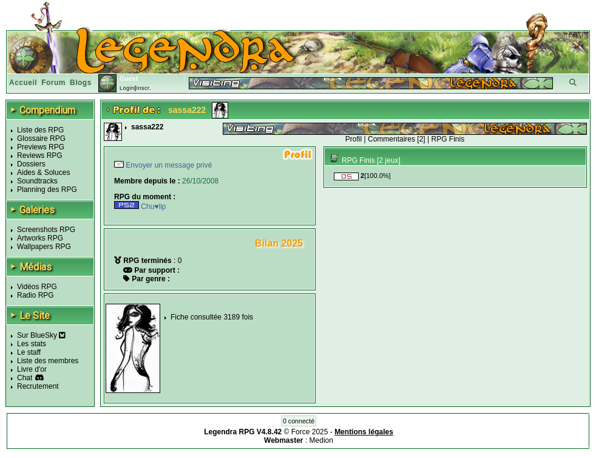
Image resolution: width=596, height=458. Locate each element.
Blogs (81, 82)
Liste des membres (47, 361)
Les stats (31, 344)
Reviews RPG (40, 155)
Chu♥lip (140, 206)
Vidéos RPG (37, 286)
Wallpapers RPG (44, 246)
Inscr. (143, 88)
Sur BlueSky (41, 335)
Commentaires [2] (396, 139)
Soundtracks (37, 181)
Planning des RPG (47, 189)
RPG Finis (447, 139)
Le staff (29, 352)
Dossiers (31, 164)
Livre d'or (32, 369)
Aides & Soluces (43, 172)
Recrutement (38, 386)
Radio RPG (35, 295)
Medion (321, 440)
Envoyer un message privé (168, 165)
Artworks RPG (40, 238)
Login (127, 88)
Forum (53, 82)
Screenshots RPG (46, 229)
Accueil (23, 82)
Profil (353, 139)
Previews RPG (40, 147)
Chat (24, 378)
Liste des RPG (40, 130)
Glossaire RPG (41, 138)
